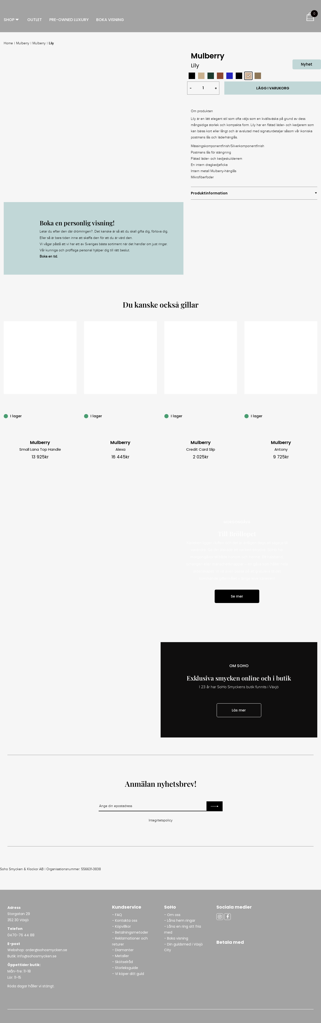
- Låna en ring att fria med (182, 929)
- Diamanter (123, 949)
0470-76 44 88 (20, 935)
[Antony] (314, 415)
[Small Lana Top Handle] (74, 415)
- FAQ (117, 914)
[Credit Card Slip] (234, 415)
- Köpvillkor (121, 926)
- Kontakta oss (124, 920)
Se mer (237, 596)
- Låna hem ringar (180, 920)
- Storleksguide (125, 967)
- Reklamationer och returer (130, 941)
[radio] (192, 75)
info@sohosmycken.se (37, 956)
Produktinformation (209, 193)
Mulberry (22, 43)
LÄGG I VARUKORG (272, 88)
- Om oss (172, 914)
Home (8, 43)
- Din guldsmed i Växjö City (183, 947)
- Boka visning (176, 938)
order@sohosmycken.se (46, 949)
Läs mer (239, 710)
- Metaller (120, 955)
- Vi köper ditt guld (128, 973)
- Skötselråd (122, 961)
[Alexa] (154, 415)
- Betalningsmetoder (130, 932)
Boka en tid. (49, 257)
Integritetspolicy (161, 820)
